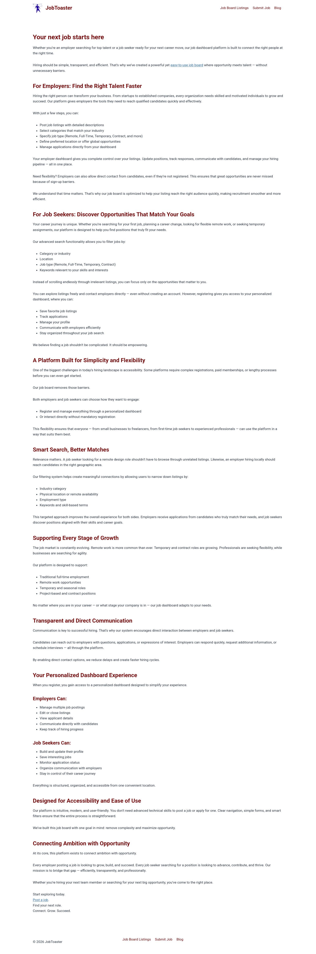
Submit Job (261, 8)
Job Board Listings (234, 8)
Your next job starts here (68, 37)
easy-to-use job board (186, 65)
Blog (277, 8)
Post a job (40, 900)
